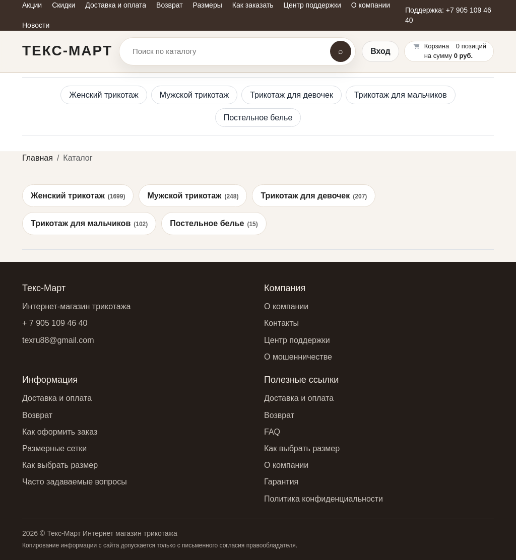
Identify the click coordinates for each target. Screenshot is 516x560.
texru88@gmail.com (58, 340)
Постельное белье (258, 117)
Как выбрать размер (60, 465)
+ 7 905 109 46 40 (54, 323)
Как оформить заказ (59, 432)
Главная (37, 158)
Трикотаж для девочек (291, 95)
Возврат (37, 415)
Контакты (281, 323)
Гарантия (281, 481)
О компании (286, 306)
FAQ (272, 432)
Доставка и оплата (57, 398)
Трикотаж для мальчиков (400, 95)
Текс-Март (67, 50)
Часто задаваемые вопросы (74, 481)
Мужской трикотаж (194, 95)
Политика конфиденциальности (323, 499)
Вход (380, 51)
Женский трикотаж (103, 95)
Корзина (436, 46)
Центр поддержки (297, 340)
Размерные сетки (54, 448)
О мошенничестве (298, 357)
